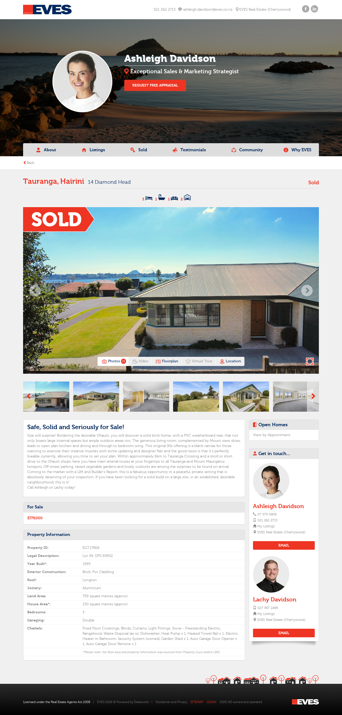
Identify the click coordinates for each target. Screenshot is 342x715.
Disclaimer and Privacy (171, 702)
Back (28, 163)
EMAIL (283, 545)
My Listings (266, 526)
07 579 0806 (267, 514)
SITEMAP (196, 702)
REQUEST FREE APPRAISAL (155, 85)
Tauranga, (41, 181)
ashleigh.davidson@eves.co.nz (205, 9)
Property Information (48, 534)
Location (230, 361)
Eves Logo (47, 10)
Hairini (72, 181)
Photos (113, 361)
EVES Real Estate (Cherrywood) (281, 532)
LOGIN (211, 702)
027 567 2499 (267, 608)
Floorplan (167, 361)
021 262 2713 (164, 10)
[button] (35, 290)
